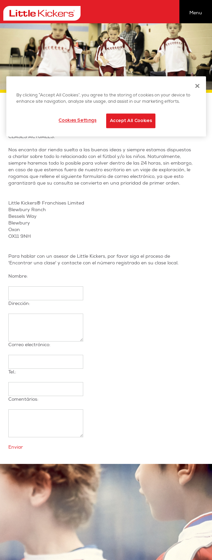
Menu (195, 13)
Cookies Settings (77, 120)
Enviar (15, 447)
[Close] (197, 86)
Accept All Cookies (131, 120)
